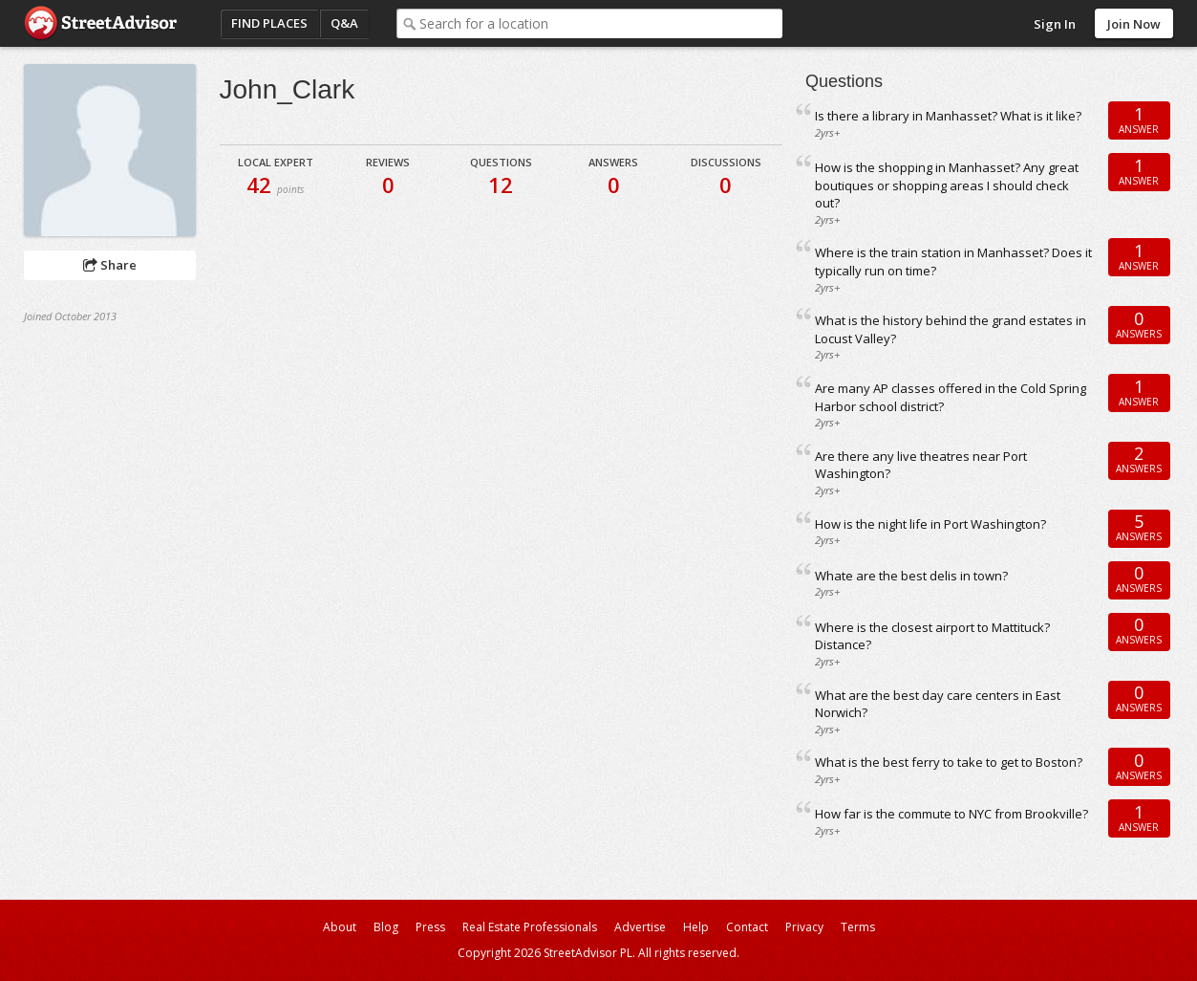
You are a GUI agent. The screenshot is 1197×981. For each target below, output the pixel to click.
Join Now (1134, 24)
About (339, 927)
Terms (858, 927)
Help (696, 927)
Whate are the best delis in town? (911, 575)
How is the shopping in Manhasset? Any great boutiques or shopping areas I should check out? (947, 185)
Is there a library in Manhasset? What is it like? (948, 115)
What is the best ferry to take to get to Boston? (948, 762)
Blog (386, 927)
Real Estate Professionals (529, 927)
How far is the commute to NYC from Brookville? (951, 813)
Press (430, 927)
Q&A (344, 23)
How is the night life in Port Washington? (930, 524)
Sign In (1055, 24)
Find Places (269, 23)
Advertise (640, 927)
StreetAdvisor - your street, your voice (100, 23)
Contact (747, 927)
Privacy (804, 927)
